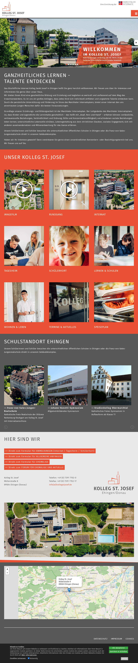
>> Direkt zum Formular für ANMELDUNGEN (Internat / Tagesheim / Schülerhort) (49, 451)
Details (124, 659)
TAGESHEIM (10, 270)
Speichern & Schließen (118, 651)
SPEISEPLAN (101, 327)
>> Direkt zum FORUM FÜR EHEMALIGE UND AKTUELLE (34, 467)
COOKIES (130, 639)
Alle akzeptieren (118, 648)
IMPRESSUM (116, 639)
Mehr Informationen (29, 655)
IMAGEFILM (10, 214)
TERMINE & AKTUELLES (62, 327)
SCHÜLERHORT (58, 270)
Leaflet (113, 618)
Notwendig (33, 658)
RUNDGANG (56, 214)
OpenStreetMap (122, 618)
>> (65, 408)
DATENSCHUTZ (100, 639)
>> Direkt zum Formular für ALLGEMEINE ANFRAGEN (33, 456)
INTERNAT (100, 214)
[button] (69, 590)
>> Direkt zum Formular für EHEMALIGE (26, 462)
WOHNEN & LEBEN (15, 327)
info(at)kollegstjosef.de (60, 484)
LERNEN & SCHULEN (106, 270)
